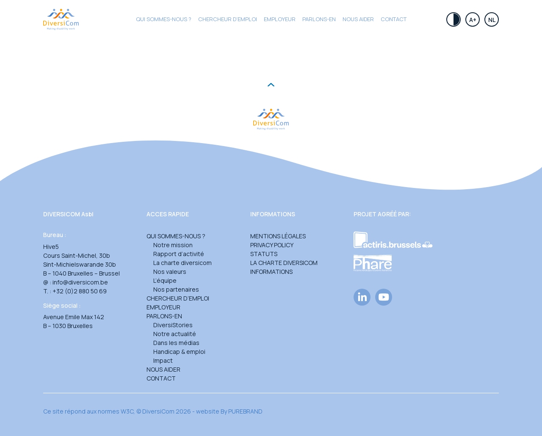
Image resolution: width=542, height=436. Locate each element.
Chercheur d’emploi (178, 298)
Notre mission (173, 245)
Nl (491, 20)
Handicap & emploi (179, 352)
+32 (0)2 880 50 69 (80, 291)
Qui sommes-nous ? (163, 19)
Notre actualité (174, 334)
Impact (163, 360)
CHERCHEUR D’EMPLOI (227, 19)
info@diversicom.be (80, 282)
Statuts (263, 254)
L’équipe (165, 280)
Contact (393, 19)
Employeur (280, 19)
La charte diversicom (182, 263)
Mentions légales (278, 236)
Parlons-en (319, 19)
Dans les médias (176, 343)
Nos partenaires (176, 289)
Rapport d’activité (178, 254)
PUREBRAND (245, 411)
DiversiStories (173, 325)
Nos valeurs (169, 272)
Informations (271, 272)
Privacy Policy (271, 245)
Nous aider (358, 19)
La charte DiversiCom (284, 263)
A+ (472, 20)
